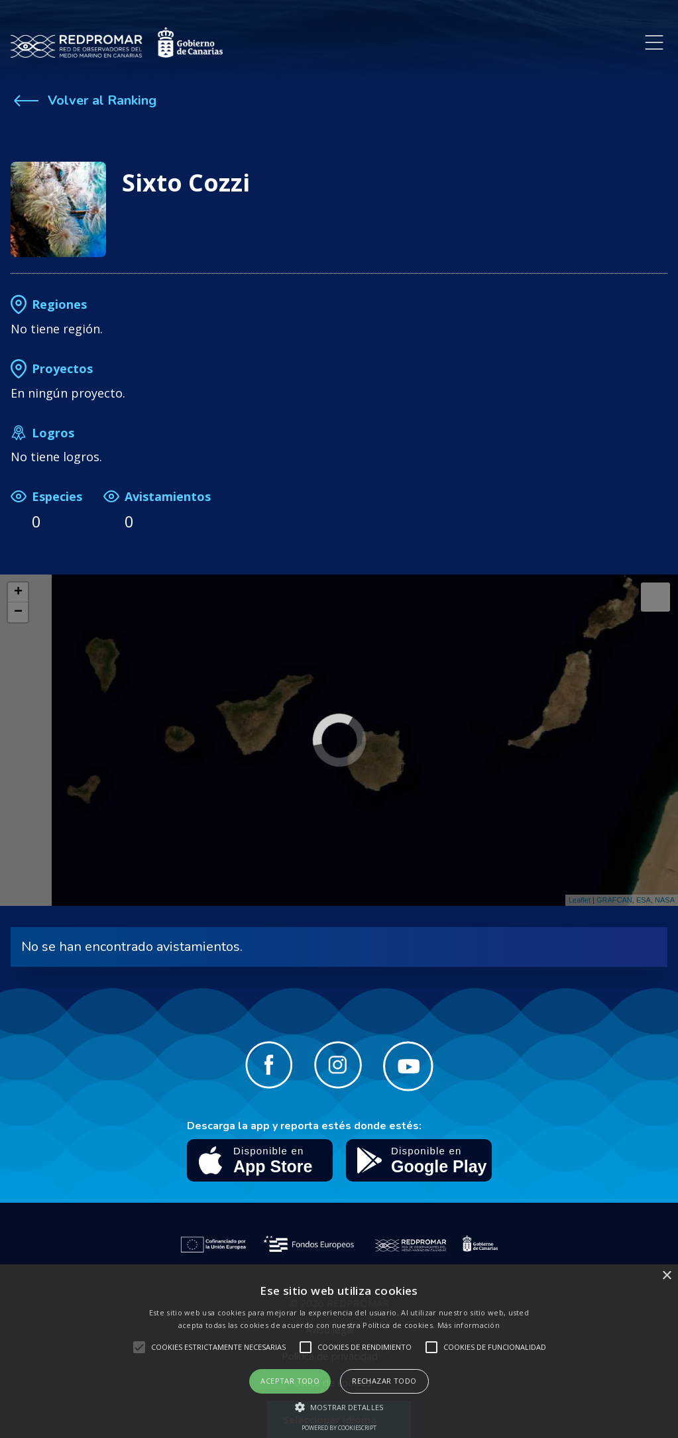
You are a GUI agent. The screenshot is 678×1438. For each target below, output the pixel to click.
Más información (468, 1325)
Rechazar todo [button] (384, 1381)
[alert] (339, 1351)
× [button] (666, 1276)
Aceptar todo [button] (289, 1381)
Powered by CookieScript (339, 1427)
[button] (339, 1406)
